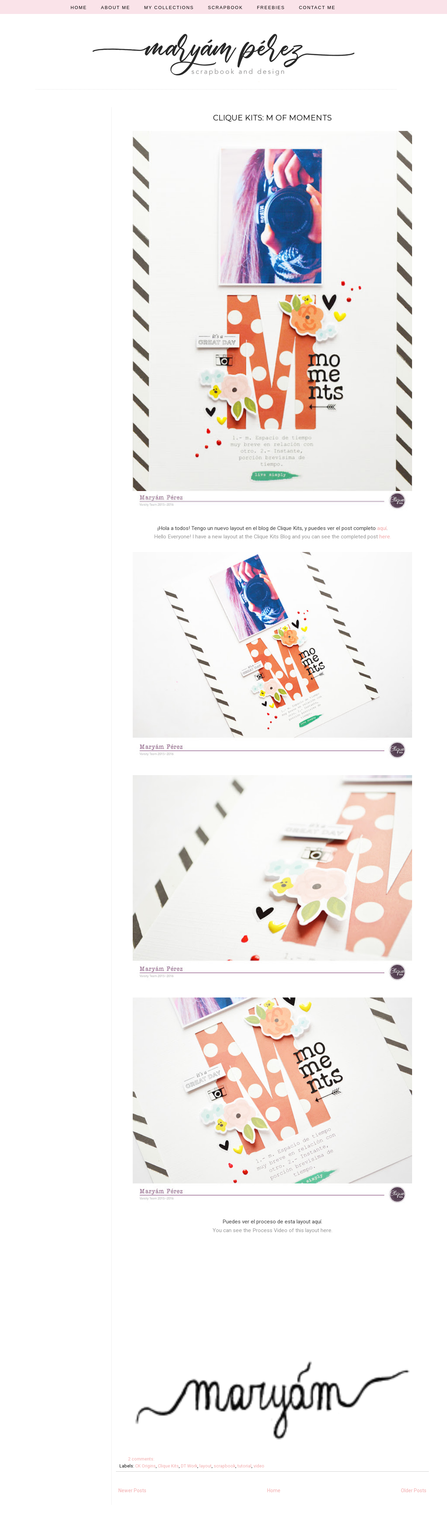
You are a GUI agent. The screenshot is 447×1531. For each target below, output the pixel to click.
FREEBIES (271, 7)
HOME (79, 7)
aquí (382, 528)
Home (273, 1490)
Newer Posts (132, 1490)
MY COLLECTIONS (169, 7)
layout (205, 1466)
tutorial (244, 1466)
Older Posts (413, 1490)
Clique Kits (168, 1466)
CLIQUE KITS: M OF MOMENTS (272, 118)
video (259, 1466)
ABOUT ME (115, 7)
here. (385, 536)
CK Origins (145, 1466)
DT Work (189, 1466)
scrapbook (224, 1466)
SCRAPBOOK (225, 7)
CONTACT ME (317, 7)
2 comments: (141, 1459)
